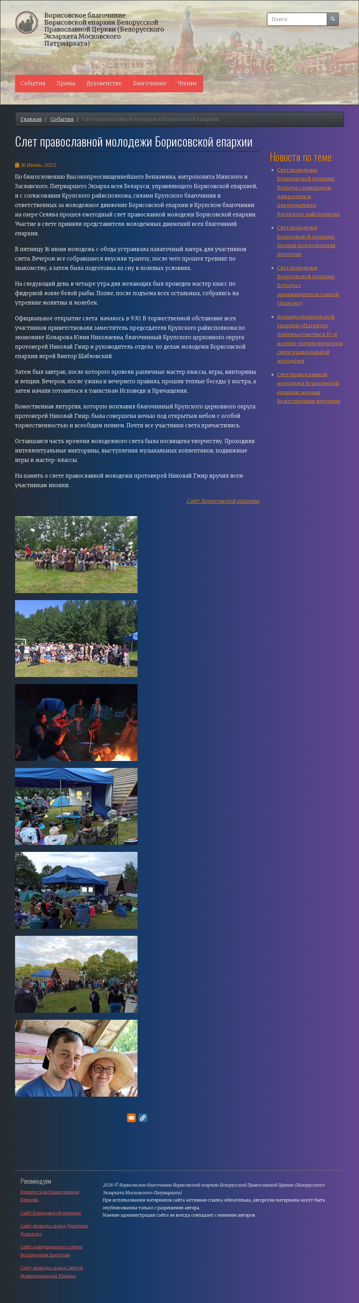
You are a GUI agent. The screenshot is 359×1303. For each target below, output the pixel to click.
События (33, 83)
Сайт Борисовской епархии (50, 1213)
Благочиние (150, 83)
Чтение (187, 83)
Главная (31, 119)
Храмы (66, 83)
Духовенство (104, 83)
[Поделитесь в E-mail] (131, 1117)
